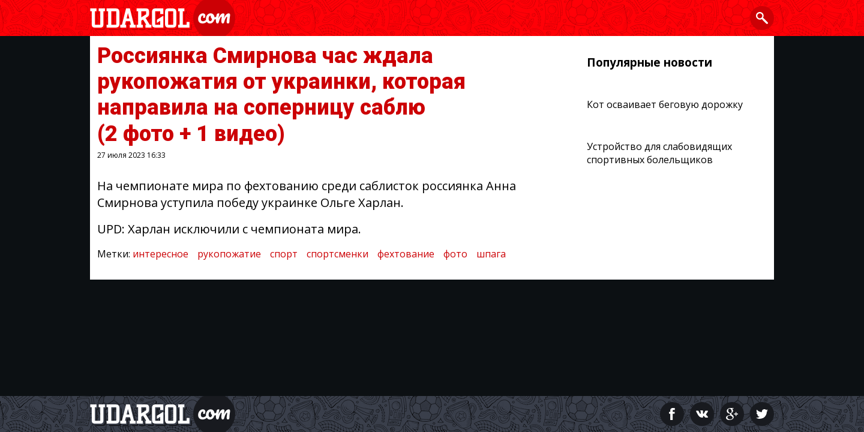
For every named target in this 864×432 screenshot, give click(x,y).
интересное (160, 253)
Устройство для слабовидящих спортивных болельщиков (659, 153)
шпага (491, 253)
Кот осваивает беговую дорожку (665, 104)
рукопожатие (229, 253)
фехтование (405, 253)
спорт (284, 253)
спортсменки (337, 253)
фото (455, 253)
